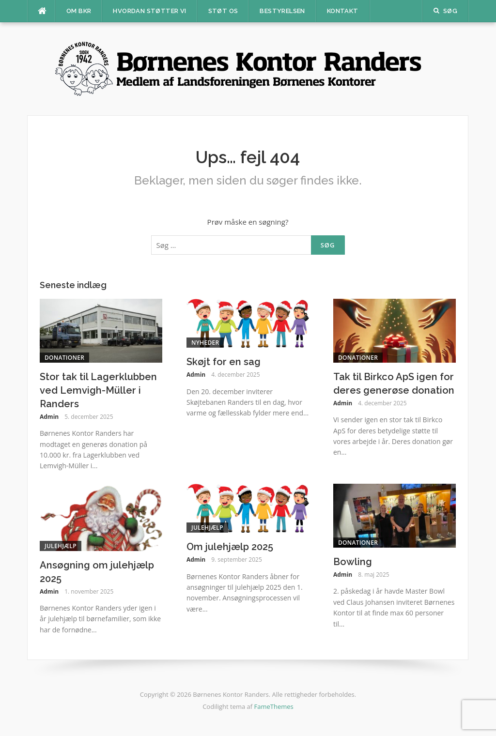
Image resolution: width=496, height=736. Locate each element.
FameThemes (274, 706)
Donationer (64, 357)
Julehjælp (61, 546)
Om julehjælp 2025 (229, 546)
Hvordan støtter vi (149, 11)
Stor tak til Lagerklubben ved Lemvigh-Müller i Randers (98, 390)
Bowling (352, 561)
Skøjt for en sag (223, 362)
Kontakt (342, 11)
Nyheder (205, 342)
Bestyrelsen (282, 11)
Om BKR (78, 11)
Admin (49, 417)
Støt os (223, 11)
